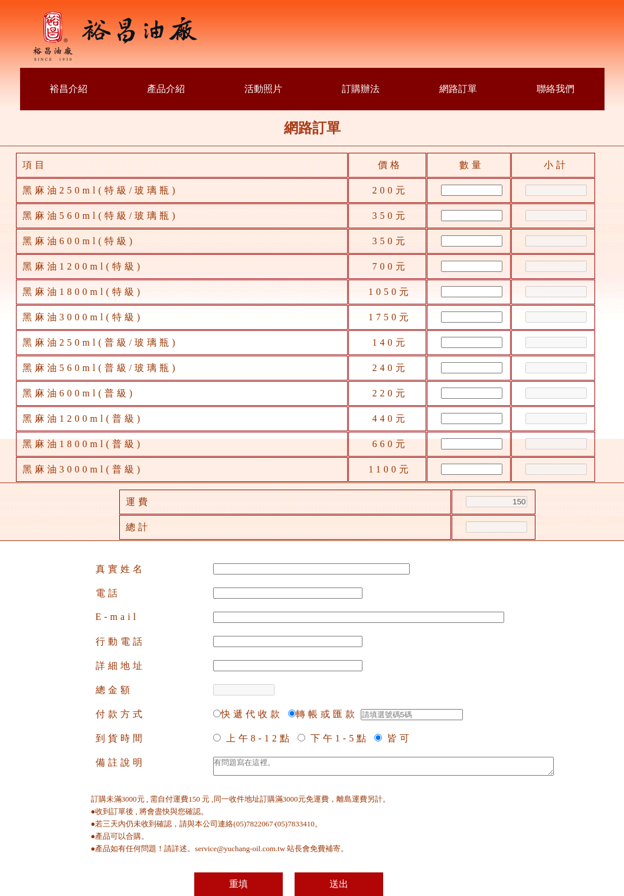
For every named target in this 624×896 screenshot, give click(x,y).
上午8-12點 (259, 738)
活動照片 (263, 89)
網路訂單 (458, 89)
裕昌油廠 (116, 37)
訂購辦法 (361, 89)
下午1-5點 (340, 738)
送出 (338, 884)
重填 (238, 884)
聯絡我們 (555, 89)
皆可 (399, 738)
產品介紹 (166, 89)
